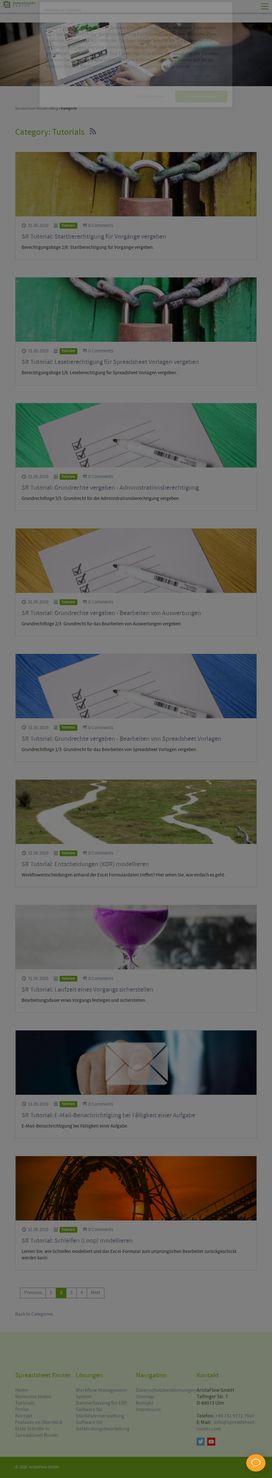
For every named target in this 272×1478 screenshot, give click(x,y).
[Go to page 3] (71, 1293)
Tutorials (68, 225)
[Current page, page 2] (61, 1293)
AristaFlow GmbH (44, 1467)
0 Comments (100, 225)
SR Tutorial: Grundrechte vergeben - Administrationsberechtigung (110, 488)
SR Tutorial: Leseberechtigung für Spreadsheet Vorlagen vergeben (110, 362)
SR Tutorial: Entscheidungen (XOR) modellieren (85, 864)
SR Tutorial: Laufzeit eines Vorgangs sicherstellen (87, 989)
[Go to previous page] (33, 1293)
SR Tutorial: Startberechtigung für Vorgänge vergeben (94, 236)
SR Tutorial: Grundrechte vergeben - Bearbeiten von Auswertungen (111, 613)
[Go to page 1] (50, 1293)
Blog (54, 108)
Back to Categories (34, 1314)
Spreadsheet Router (31, 108)
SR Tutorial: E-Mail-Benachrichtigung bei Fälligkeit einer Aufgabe (108, 1115)
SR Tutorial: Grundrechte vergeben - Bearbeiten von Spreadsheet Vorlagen (121, 739)
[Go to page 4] (81, 1293)
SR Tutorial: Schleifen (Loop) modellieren (77, 1241)
